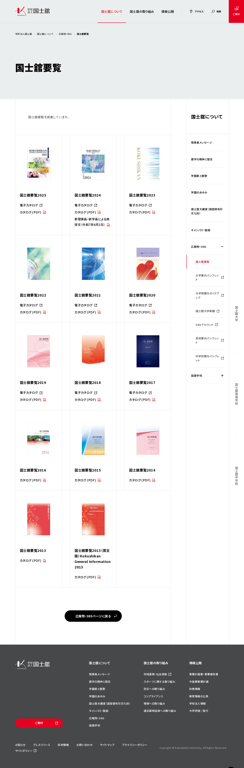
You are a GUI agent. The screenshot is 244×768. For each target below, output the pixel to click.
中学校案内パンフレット (207, 358)
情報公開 (167, 11)
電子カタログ (29, 205)
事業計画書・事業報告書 (203, 674)
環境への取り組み (154, 703)
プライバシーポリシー (135, 745)
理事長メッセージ (201, 142)
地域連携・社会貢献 (155, 674)
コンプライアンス (153, 696)
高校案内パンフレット (207, 340)
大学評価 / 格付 (198, 711)
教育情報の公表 (198, 696)
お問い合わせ (84, 745)
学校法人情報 (197, 703)
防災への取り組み (154, 689)
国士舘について (111, 11)
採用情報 (63, 745)
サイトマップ (107, 745)
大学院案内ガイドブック (207, 295)
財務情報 (194, 689)
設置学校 (196, 375)
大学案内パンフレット (207, 277)
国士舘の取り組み (142, 11)
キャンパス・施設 (200, 230)
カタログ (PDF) (30, 212)
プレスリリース (41, 745)
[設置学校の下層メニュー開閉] (222, 375)
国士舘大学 (236, 313)
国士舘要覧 (202, 262)
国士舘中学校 (236, 475)
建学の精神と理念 (202, 159)
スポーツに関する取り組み (159, 681)
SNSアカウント (205, 325)
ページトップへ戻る (231, 760)
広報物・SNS (198, 247)
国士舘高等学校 (236, 394)
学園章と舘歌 (199, 176)
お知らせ (20, 745)
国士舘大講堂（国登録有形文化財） (207, 211)
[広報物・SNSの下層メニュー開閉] (222, 246)
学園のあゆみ (199, 192)
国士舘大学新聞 (205, 311)
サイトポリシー (23, 751)
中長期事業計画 (199, 681)
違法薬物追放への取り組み (160, 711)
